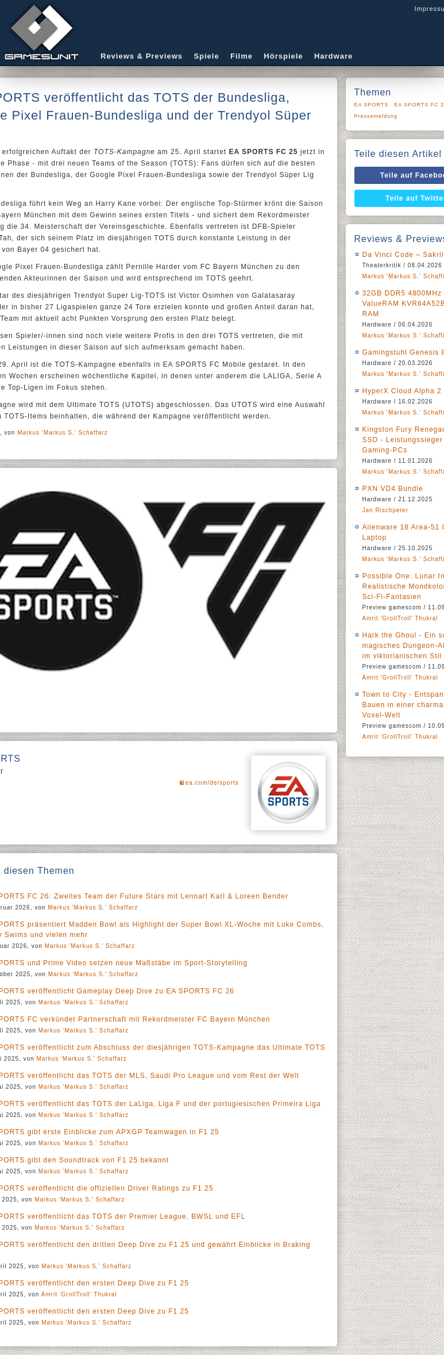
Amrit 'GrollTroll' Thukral (79, 1294)
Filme (241, 56)
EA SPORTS (371, 105)
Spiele (206, 56)
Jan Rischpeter (385, 510)
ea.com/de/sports (212, 783)
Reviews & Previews (142, 56)
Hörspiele (283, 56)
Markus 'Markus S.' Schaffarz (62, 432)
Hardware (333, 56)
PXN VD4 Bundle (392, 489)
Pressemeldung (376, 116)
